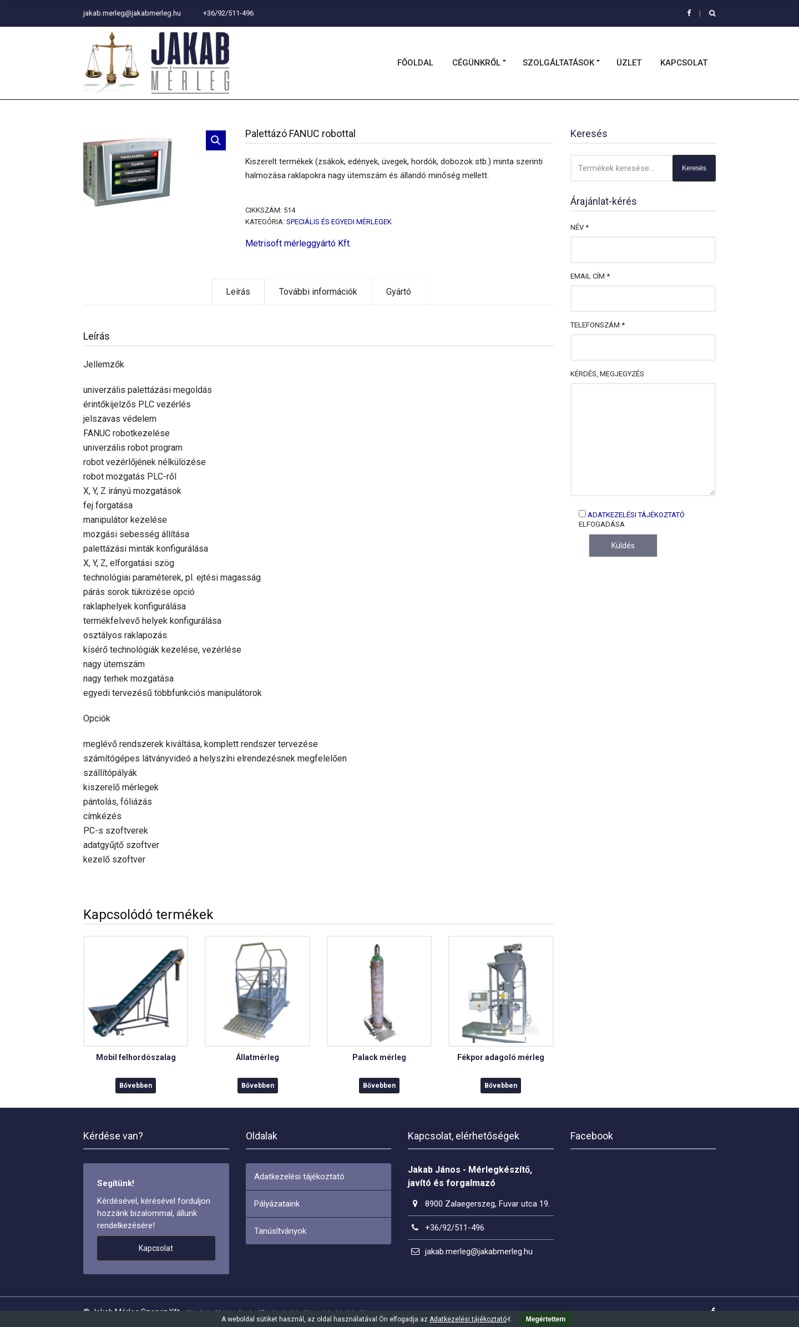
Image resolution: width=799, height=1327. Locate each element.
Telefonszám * (597, 325)
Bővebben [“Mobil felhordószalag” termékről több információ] (135, 1085)
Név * (579, 227)
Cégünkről (476, 63)
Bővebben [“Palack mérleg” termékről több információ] (379, 1085)
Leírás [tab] (238, 291)
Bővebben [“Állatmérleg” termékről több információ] (257, 1085)
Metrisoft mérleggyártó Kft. (298, 243)
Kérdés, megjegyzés (607, 374)
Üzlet (628, 63)
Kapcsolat (683, 63)
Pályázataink (277, 1204)
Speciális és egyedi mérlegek (339, 222)
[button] (216, 140)
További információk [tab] (318, 291)
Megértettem (545, 1319)
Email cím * (590, 276)
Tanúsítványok (280, 1231)
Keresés (694, 168)
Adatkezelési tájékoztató (636, 515)
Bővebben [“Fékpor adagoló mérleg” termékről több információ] (500, 1085)
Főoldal (415, 63)
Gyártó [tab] (398, 291)
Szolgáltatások (558, 63)
